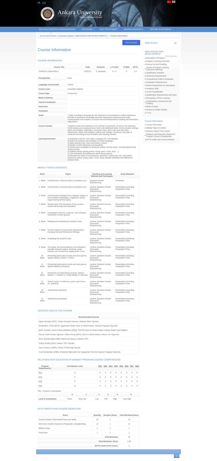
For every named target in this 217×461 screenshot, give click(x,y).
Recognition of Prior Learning (158, 98)
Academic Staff (152, 89)
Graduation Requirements (156, 82)
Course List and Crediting (156, 64)
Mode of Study (152, 106)
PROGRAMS (87, 29)
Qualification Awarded (155, 73)
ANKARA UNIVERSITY (133, 29)
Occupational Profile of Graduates (159, 79)
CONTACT (43, 35)
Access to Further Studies (156, 110)
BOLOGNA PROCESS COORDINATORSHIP (57, 29)
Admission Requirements (156, 76)
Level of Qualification (154, 92)
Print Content (131, 42)
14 (129, 420)
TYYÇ (148, 113)
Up (177, 456)
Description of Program (155, 58)
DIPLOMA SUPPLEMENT (160, 29)
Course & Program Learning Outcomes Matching (157, 68)
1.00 (129, 441)
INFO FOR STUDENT (109, 29)
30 (129, 437)
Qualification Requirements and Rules (161, 95)
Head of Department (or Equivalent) (160, 85)
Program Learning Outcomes (158, 61)
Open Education (171, 56)
